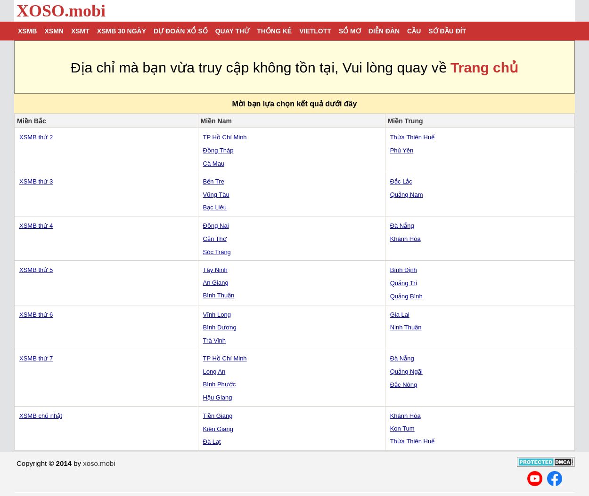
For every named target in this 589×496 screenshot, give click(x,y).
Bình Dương (220, 327)
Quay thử (232, 31)
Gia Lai (399, 314)
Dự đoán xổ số (181, 31)
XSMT (80, 31)
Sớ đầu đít (447, 31)
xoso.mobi (99, 463)
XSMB (27, 31)
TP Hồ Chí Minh (225, 137)
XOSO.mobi (61, 10)
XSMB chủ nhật (40, 415)
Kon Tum (402, 428)
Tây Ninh (215, 269)
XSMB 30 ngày (121, 31)
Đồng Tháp (218, 150)
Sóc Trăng (217, 252)
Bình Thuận (219, 295)
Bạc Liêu (215, 207)
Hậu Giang (217, 397)
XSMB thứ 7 (36, 358)
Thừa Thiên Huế (412, 137)
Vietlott (315, 31)
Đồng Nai (216, 225)
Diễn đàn (384, 31)
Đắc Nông (403, 384)
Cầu (414, 31)
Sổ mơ (350, 31)
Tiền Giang (218, 415)
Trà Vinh (214, 340)
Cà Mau (214, 163)
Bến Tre (213, 181)
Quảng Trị (403, 283)
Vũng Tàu (216, 194)
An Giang (216, 282)
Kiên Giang (218, 428)
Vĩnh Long (217, 314)
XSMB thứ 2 (36, 137)
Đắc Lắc (401, 181)
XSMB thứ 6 (36, 314)
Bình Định (403, 269)
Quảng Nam (406, 194)
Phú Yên (402, 150)
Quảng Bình (406, 296)
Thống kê (274, 31)
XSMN (53, 31)
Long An (214, 371)
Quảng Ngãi (406, 371)
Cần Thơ (215, 238)
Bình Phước (219, 384)
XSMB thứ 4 (36, 225)
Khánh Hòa (405, 238)
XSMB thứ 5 (36, 269)
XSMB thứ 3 (36, 181)
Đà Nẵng (402, 225)
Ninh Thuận (406, 327)
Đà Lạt (212, 441)
